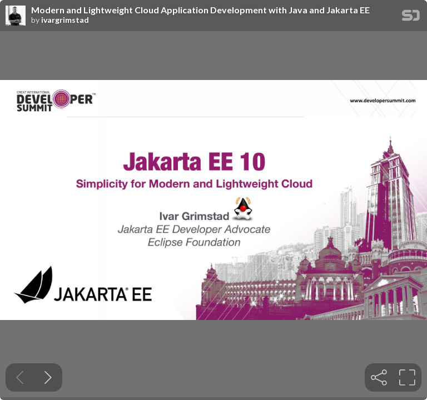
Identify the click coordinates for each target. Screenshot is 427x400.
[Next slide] (48, 377)
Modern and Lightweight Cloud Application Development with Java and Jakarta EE (200, 10)
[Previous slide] (19, 377)
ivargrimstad (65, 20)
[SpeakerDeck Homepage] (411, 17)
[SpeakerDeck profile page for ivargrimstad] (16, 16)
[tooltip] (378, 377)
